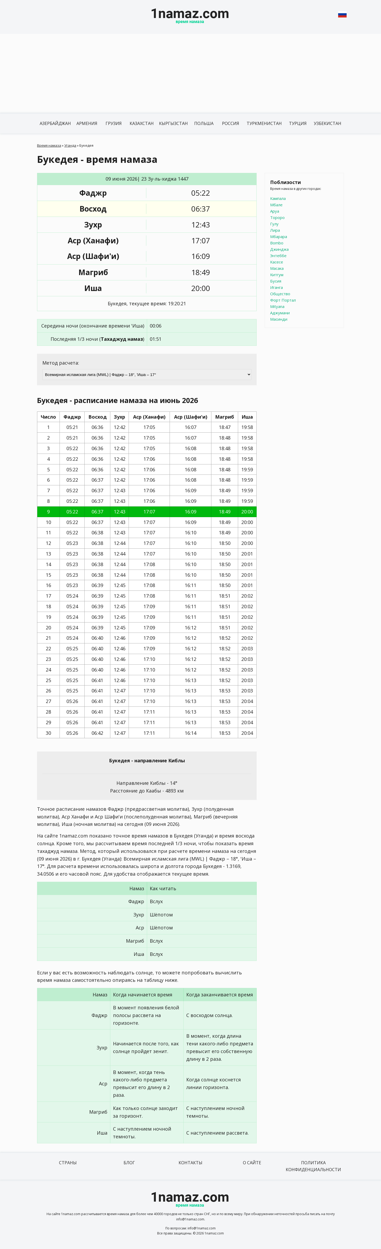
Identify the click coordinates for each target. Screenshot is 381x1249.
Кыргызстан (173, 123)
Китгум (276, 274)
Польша (204, 123)
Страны (68, 1163)
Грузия (114, 123)
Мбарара (278, 236)
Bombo (276, 242)
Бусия (275, 281)
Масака (277, 268)
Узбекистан (327, 123)
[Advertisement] (190, 74)
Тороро (277, 217)
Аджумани (280, 312)
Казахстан (142, 123)
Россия (230, 123)
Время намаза (49, 145)
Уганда (70, 145)
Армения (86, 123)
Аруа (274, 211)
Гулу (274, 223)
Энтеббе (278, 255)
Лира (275, 230)
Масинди (278, 319)
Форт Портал (283, 300)
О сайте (252, 1163)
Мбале (276, 204)
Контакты (190, 1163)
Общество (280, 293)
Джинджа (279, 249)
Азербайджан (55, 123)
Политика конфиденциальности (313, 1166)
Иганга (276, 287)
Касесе (276, 262)
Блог (129, 1163)
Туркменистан (264, 123)
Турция (298, 123)
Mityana (277, 306)
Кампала (278, 198)
